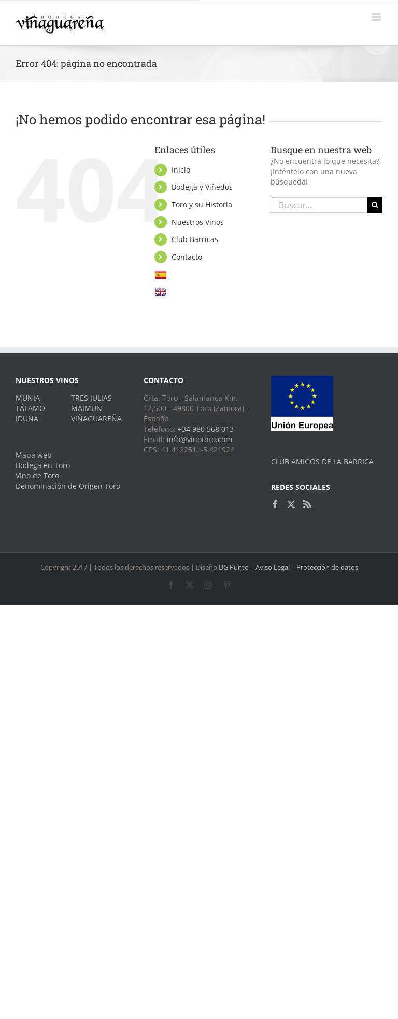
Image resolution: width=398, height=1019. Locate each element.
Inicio (181, 170)
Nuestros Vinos (198, 222)
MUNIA (28, 398)
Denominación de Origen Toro (68, 486)
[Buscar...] (319, 205)
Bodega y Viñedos (202, 187)
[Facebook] (275, 504)
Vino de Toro (37, 475)
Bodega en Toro (43, 465)
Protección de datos (327, 567)
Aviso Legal (272, 567)
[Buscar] (374, 205)
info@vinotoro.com (199, 439)
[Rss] (307, 504)
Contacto (187, 257)
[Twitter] (291, 504)
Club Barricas (195, 239)
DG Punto (234, 567)
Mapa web (34, 455)
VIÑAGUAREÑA (96, 418)
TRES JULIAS (91, 398)
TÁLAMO (30, 408)
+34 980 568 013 (206, 429)
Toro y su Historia (202, 204)
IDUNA (27, 418)
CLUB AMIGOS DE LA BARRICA (322, 461)
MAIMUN (86, 408)
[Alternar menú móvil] (377, 16)
